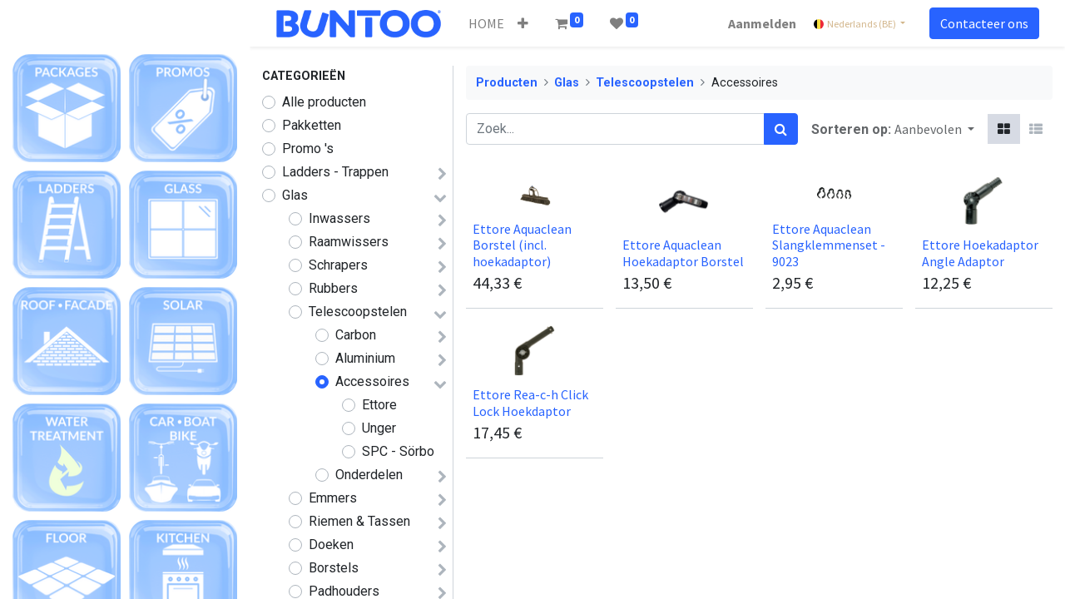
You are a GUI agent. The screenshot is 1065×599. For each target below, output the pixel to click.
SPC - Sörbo (398, 451)
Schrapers (338, 265)
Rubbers (333, 288)
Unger (379, 428)
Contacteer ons (984, 23)
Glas (295, 195)
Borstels (334, 568)
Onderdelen (369, 475)
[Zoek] (781, 129)
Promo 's (308, 148)
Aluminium (365, 358)
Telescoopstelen (358, 311)
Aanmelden (762, 23)
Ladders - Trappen (335, 172)
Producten (506, 83)
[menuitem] (486, 23)
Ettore (379, 405)
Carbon (355, 335)
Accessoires (372, 381)
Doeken (331, 544)
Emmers (333, 498)
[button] (523, 23)
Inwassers (339, 218)
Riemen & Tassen (359, 521)
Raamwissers (349, 242)
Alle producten (324, 102)
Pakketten (311, 125)
